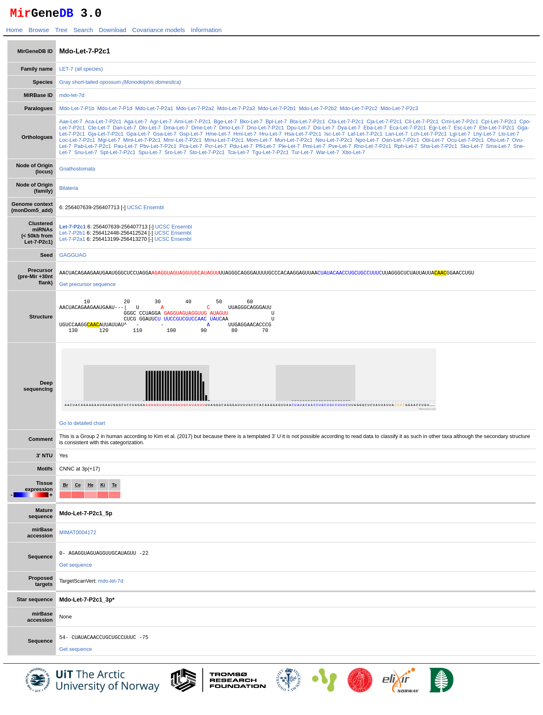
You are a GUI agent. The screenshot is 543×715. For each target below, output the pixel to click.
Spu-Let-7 (149, 155)
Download (113, 32)
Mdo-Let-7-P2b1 (277, 111)
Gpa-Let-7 (138, 136)
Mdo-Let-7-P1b (76, 111)
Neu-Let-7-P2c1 (333, 142)
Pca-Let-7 (190, 148)
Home (14, 32)
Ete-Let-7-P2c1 (497, 130)
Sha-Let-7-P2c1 (439, 148)
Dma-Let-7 (175, 130)
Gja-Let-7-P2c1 (106, 136)
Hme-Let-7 (218, 136)
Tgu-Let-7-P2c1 (270, 155)
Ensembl (153, 210)
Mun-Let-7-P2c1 (294, 142)
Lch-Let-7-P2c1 (429, 136)
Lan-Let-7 (396, 136)
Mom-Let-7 (259, 142)
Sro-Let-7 (175, 155)
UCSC (135, 210)
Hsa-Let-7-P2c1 (303, 136)
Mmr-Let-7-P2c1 (182, 142)
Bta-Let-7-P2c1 (307, 124)
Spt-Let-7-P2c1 (118, 155)
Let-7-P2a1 (73, 241)
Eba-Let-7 (375, 130)
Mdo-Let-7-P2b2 (318, 111)
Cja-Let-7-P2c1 (384, 124)
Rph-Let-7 (406, 148)
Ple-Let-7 (289, 148)
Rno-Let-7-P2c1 (372, 148)
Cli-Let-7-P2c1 (422, 124)
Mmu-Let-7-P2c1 (224, 142)
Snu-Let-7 (85, 155)
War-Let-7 (327, 155)
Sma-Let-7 (498, 148)
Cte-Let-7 (99, 130)
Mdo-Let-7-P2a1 (154, 111)
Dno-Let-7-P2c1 (265, 130)
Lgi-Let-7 (460, 136)
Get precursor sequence (87, 288)
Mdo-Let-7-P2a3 (236, 111)
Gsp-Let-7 (191, 136)
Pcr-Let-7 (216, 148)
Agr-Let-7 (161, 124)
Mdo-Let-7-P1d (114, 111)
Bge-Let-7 (225, 124)
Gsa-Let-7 (165, 136)
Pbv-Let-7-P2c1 (158, 148)
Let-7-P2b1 (73, 235)
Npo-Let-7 (367, 142)
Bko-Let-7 (251, 124)
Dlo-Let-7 (150, 130)
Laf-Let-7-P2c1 (364, 136)
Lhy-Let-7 (484, 136)
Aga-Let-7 (135, 124)
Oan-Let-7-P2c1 (400, 142)
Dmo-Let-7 (231, 130)
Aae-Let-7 (70, 124)
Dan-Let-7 (124, 130)
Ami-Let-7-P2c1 (193, 124)
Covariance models (158, 32)
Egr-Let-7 (440, 130)
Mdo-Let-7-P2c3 (399, 111)
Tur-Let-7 (302, 155)
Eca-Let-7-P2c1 (407, 130)
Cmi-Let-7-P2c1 (460, 124)
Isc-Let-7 (334, 136)
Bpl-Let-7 (276, 124)
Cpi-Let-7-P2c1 (499, 124)
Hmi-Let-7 (244, 136)
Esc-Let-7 (465, 130)
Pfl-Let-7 (265, 148)
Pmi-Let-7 (314, 148)
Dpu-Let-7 (298, 130)
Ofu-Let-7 (498, 142)
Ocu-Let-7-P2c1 (465, 142)
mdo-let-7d (71, 98)
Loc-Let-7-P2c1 (77, 142)
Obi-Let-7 (433, 142)
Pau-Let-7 (125, 148)
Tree (61, 32)
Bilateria (68, 190)
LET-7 (66, 71)
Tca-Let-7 (238, 155)
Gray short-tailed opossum (120, 84)
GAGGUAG (72, 257)
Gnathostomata (77, 171)
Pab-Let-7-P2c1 (92, 148)
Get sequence (75, 577)
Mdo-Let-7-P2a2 (195, 111)
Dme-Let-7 (203, 130)
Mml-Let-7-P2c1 (142, 142)
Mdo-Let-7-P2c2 (358, 111)
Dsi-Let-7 (323, 130)
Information (206, 32)
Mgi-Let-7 (109, 142)
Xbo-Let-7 (353, 155)
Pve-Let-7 (340, 148)
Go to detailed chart (82, 434)
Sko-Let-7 (471, 148)
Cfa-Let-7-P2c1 (346, 124)
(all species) (89, 71)
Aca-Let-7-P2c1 (103, 124)
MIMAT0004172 (77, 543)
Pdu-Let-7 (241, 148)
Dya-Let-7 (349, 130)
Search (83, 32)
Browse (38, 32)
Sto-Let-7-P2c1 (207, 155)
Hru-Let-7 (271, 136)
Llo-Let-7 (509, 136)
